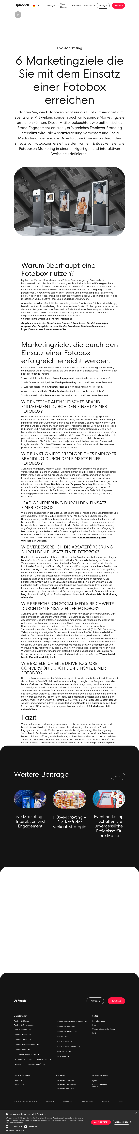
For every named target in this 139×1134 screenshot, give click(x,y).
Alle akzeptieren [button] (101, 1122)
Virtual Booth (19, 1085)
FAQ (94, 1033)
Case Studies (63, 5)
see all (118, 776)
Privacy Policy (87, 1102)
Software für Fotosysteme (66, 1081)
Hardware (76, 5)
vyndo (94, 1081)
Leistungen (50, 5)
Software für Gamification (66, 1085)
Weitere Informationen (14, 1123)
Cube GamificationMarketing (99, 1086)
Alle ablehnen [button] (121, 1122)
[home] (22, 5)
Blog (94, 1025)
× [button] (136, 1113)
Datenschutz (68, 1102)
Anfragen (103, 5)
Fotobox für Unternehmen (24, 1025)
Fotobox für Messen (21, 1021)
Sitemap (122, 1102)
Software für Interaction (65, 1089)
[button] (36, 5)
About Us (105, 1102)
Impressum (50, 1102)
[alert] (69, 1122)
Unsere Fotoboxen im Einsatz (103, 1029)
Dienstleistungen (98, 1021)
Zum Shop (118, 5)
